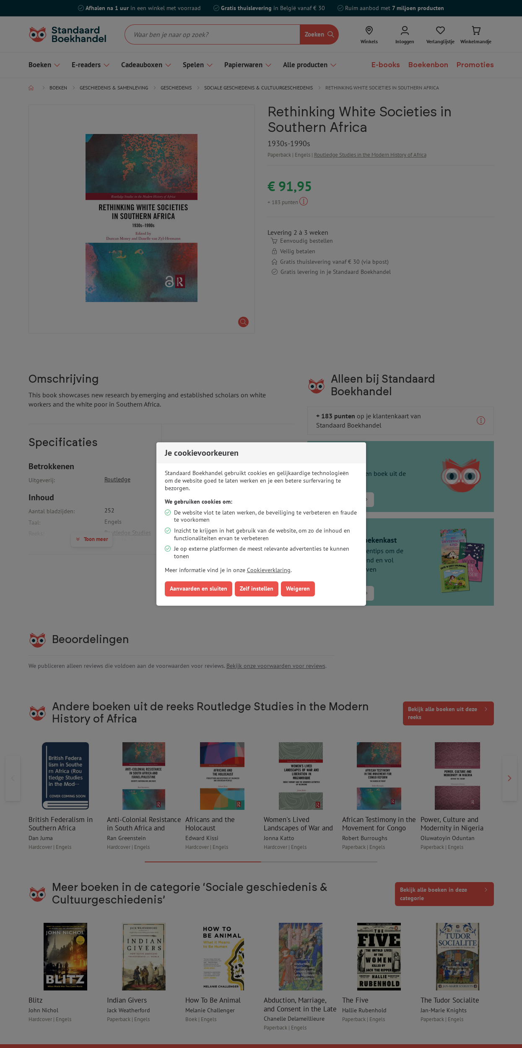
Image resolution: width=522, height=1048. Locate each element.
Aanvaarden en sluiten (198, 588)
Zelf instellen (256, 588)
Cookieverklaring (269, 570)
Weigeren (298, 588)
